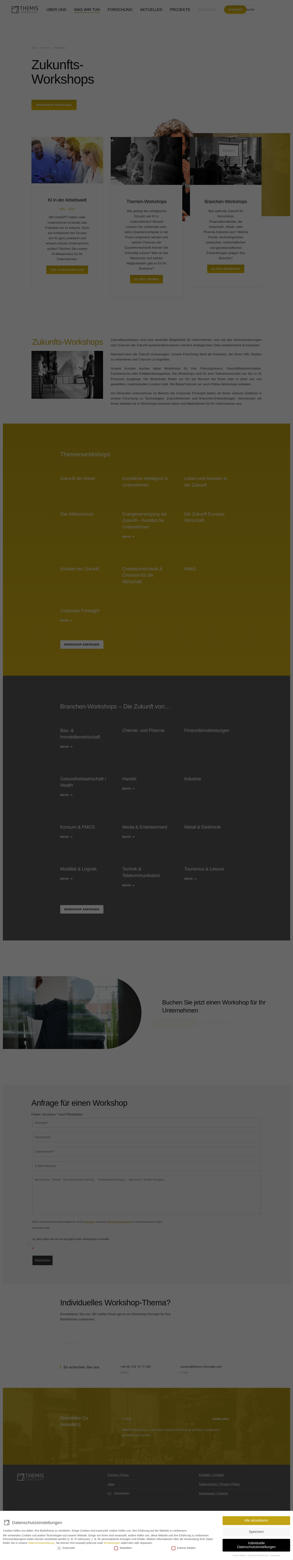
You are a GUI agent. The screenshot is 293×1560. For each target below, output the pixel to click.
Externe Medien (184, 1547)
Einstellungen (112, 1542)
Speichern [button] (256, 1532)
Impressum (275, 1555)
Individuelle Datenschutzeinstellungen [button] (256, 1545)
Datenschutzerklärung (41, 1542)
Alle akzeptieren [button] (256, 1520)
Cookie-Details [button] (239, 1555)
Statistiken (123, 1547)
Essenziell (66, 1547)
